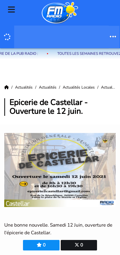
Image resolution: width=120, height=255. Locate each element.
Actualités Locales (79, 87)
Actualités (24, 87)
